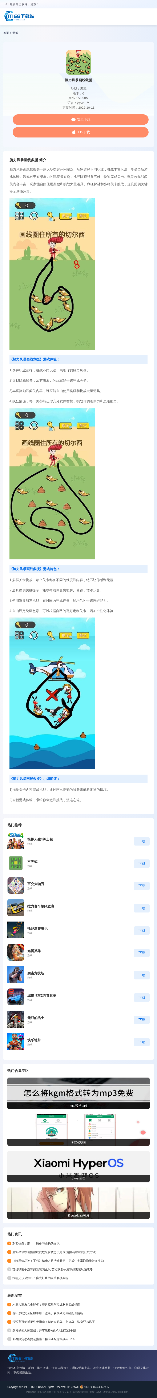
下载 (141, 841)
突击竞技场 (35, 973)
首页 (6, 33)
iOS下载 (83, 132)
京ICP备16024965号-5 (96, 1387)
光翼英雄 (34, 951)
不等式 (32, 861)
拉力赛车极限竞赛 (40, 906)
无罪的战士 (35, 1018)
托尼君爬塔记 (37, 928)
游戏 (15, 33)
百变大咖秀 (35, 884)
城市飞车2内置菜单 (41, 995)
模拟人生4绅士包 (40, 839)
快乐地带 (34, 1040)
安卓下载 (83, 119)
